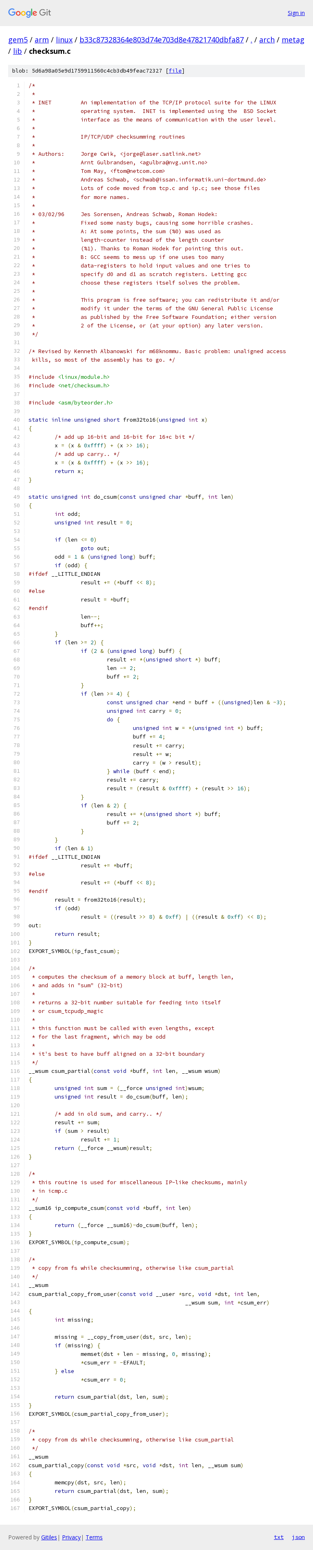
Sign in (296, 13)
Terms (94, 1537)
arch (267, 39)
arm (42, 39)
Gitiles (49, 1537)
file (175, 70)
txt (279, 1537)
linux (64, 39)
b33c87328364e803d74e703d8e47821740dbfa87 (161, 39)
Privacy (71, 1537)
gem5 (18, 39)
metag (293, 39)
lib (17, 51)
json (298, 1537)
